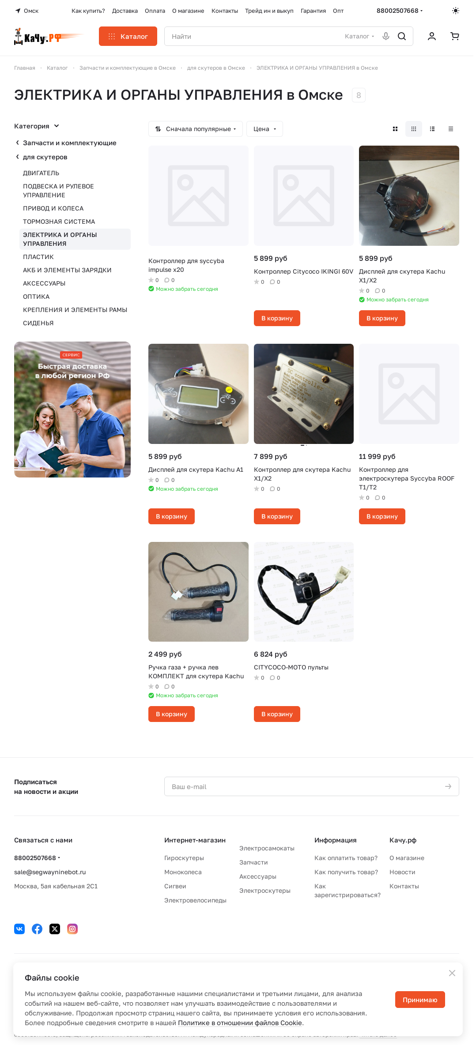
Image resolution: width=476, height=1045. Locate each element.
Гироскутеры (184, 857)
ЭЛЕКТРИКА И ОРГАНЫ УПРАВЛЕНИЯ (60, 239)
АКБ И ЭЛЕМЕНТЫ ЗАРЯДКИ (67, 270)
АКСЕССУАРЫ (44, 283)
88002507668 (398, 10)
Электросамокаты (267, 848)
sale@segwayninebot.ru (50, 872)
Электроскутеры (265, 890)
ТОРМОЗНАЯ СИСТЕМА (59, 221)
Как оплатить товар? (346, 857)
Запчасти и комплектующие (70, 143)
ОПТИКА (36, 296)
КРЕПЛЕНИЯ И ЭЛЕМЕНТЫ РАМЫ (75, 309)
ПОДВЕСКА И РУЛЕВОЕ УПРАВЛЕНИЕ (58, 190)
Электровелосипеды (195, 900)
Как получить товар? (346, 872)
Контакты (404, 886)
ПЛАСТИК (38, 256)
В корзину (277, 318)
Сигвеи (175, 886)
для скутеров (45, 157)
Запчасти (253, 862)
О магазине (406, 857)
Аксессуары (257, 876)
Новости (402, 872)
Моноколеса (183, 872)
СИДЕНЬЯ (38, 323)
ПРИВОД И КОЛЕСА (53, 208)
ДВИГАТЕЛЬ (41, 173)
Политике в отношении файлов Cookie (240, 1022)
